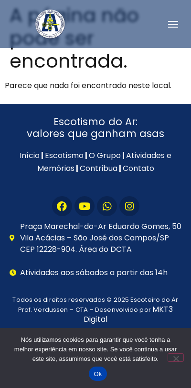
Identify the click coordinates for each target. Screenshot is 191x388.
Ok (98, 374)
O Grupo (105, 155)
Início (30, 155)
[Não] (176, 357)
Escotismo (64, 155)
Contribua (98, 168)
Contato (138, 168)
